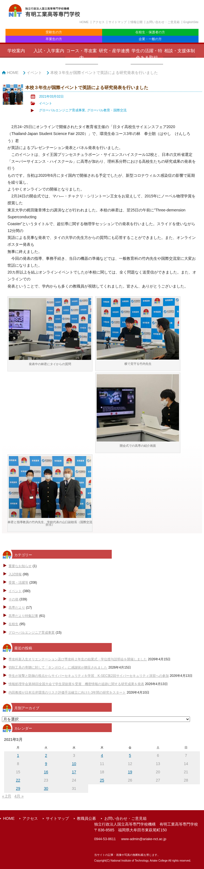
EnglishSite (191, 22)
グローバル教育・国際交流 (107, 110)
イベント (34, 72)
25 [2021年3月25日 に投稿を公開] (102, 780)
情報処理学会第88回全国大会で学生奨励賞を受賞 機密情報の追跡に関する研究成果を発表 (76, 684)
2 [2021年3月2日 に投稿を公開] (46, 755)
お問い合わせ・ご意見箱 (163, 22)
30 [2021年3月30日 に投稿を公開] (46, 788)
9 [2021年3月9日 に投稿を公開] (46, 764)
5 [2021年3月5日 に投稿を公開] (130, 755)
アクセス (99, 22)
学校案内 (16, 50)
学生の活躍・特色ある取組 (147, 54)
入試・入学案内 (48, 50)
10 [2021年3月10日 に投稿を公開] (74, 764)
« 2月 (6, 796)
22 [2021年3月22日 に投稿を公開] (18, 780)
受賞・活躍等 (18, 582)
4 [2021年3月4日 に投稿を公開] (102, 755)
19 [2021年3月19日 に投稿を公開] (130, 772)
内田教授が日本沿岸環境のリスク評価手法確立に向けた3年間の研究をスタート (67, 692)
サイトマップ (117, 22)
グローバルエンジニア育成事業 (62, 110)
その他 (13, 599)
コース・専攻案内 (81, 54)
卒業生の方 (54, 39)
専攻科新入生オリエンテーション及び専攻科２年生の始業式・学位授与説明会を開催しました (78, 659)
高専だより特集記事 (23, 616)
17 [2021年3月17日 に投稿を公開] (74, 772)
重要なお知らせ (20, 566)
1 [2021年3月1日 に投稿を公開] (18, 755)
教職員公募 (86, 818)
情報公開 (136, 22)
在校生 (13, 624)
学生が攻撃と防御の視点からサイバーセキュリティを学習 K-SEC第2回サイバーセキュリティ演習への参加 (89, 676)
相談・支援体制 (179, 50)
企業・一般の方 (150, 39)
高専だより (17, 607)
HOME (84, 22)
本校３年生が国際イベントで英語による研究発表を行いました (104, 72)
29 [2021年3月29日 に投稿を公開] (18, 788)
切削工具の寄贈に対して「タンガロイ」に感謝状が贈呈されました (58, 667)
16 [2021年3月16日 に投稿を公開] (46, 772)
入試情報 (15, 574)
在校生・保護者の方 (150, 32)
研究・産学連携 (114, 50)
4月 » (19, 796)
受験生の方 (54, 32)
